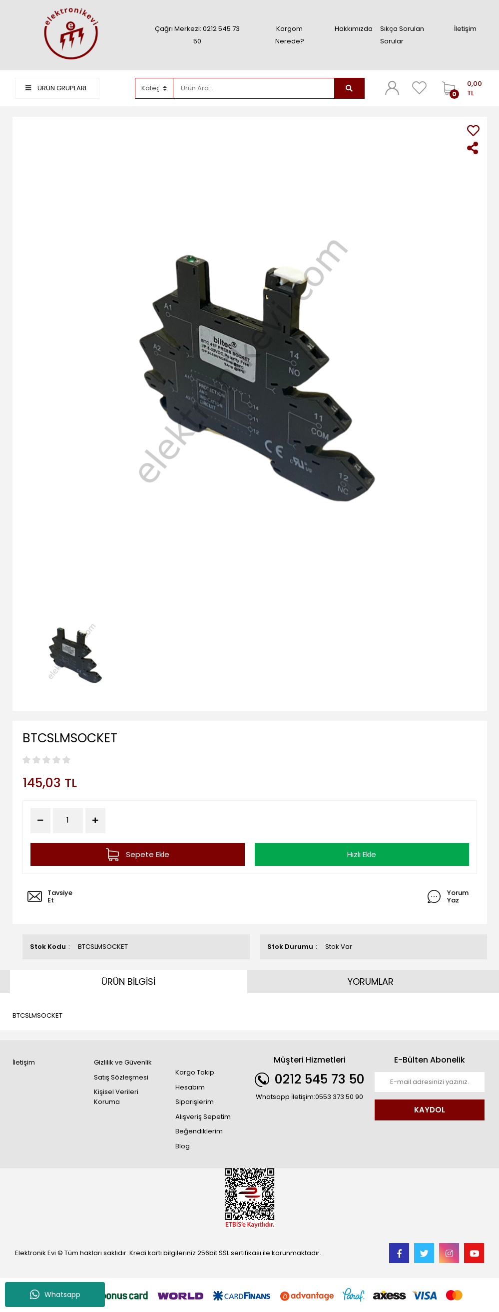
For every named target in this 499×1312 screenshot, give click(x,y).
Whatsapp (55, 1294)
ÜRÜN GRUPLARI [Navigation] (55, 88)
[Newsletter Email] (430, 1082)
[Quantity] (68, 820)
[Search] (253, 88)
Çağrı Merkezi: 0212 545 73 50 (197, 35)
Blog (182, 1146)
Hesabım (190, 1087)
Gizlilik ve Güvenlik (123, 1062)
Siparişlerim (194, 1101)
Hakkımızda (354, 28)
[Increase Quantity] (95, 820)
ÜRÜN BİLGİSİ (128, 981)
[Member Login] (392, 88)
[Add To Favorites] (473, 130)
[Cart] (461, 88)
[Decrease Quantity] (40, 820)
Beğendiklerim (199, 1131)
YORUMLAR (371, 981)
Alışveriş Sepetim (203, 1116)
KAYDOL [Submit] (429, 1109)
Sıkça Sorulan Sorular (402, 35)
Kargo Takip (194, 1072)
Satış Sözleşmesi (121, 1077)
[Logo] (70, 34)
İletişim (465, 28)
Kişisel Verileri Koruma (116, 1096)
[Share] (473, 148)
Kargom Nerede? (289, 35)
